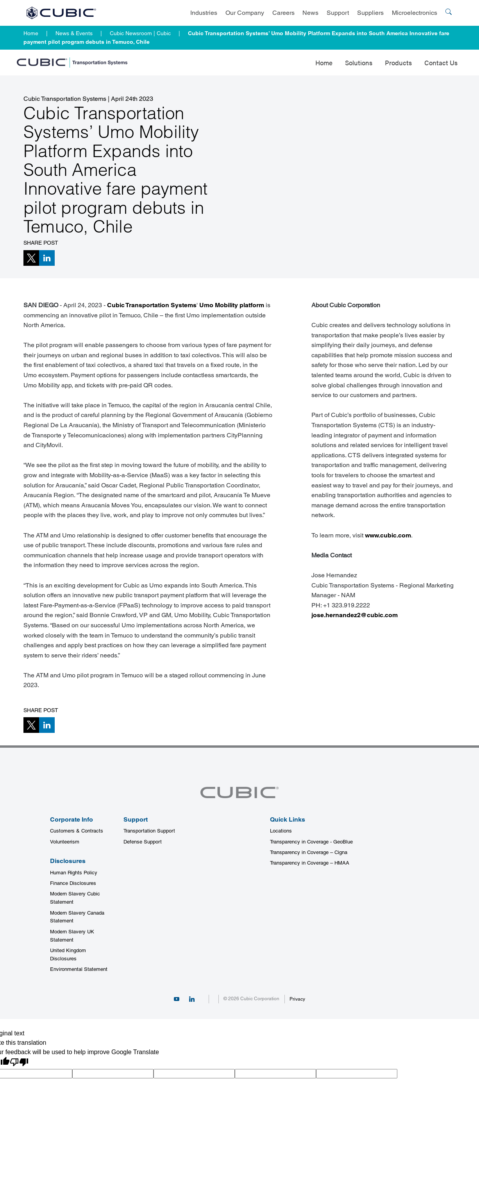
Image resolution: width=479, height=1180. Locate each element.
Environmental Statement (78, 969)
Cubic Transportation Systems (152, 305)
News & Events (74, 33)
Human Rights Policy (73, 873)
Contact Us (441, 62)
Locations (281, 831)
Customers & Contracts (76, 831)
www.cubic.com (388, 535)
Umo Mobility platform (231, 305)
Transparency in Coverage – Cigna (308, 852)
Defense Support (142, 842)
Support (338, 12)
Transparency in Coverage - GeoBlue (311, 842)
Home (30, 33)
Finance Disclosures (73, 883)
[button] (31, 258)
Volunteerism (64, 842)
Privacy (297, 999)
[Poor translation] (19, 1062)
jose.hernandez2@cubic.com (354, 615)
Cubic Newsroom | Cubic (140, 33)
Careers (283, 12)
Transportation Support (149, 831)
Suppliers (370, 12)
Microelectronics (414, 12)
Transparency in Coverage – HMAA (309, 863)
